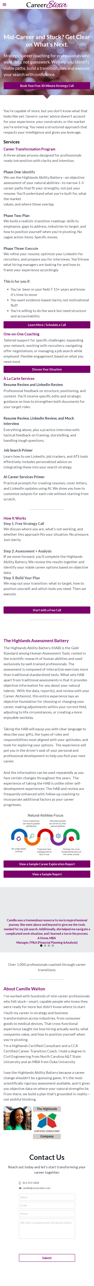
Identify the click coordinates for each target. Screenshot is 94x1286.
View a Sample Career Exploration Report (47, 864)
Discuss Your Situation (47, 369)
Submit (47, 1258)
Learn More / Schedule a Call (47, 325)
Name (23, 1197)
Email (23, 1205)
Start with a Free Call (47, 610)
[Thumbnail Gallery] (17, 1118)
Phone (24, 1213)
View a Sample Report (47, 874)
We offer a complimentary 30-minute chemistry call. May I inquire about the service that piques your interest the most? (46, 1222)
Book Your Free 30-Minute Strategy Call (47, 85)
